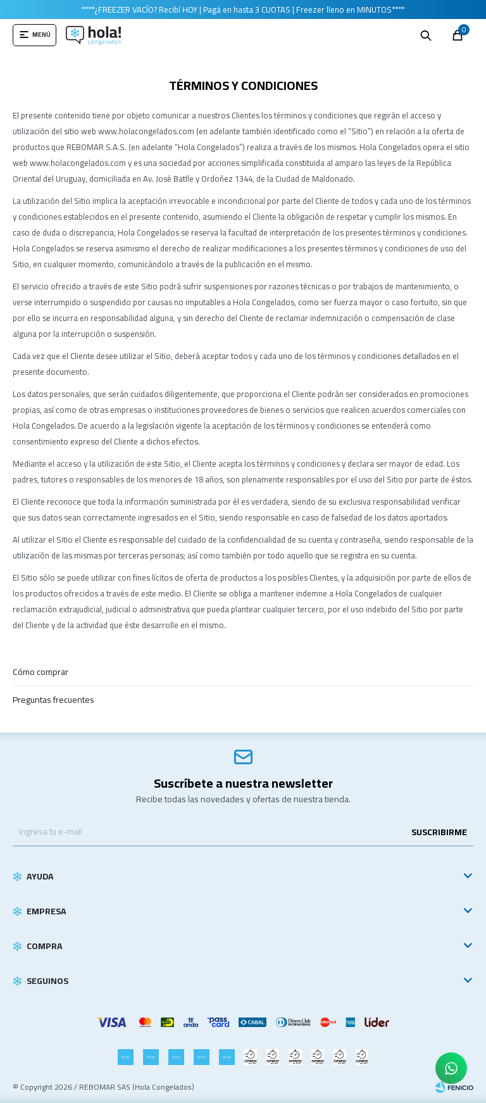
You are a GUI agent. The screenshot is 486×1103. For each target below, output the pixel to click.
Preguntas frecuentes (53, 699)
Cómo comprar (40, 672)
